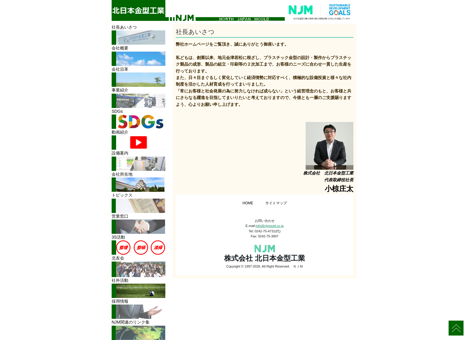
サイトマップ (276, 203)
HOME (248, 203)
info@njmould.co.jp (270, 226)
